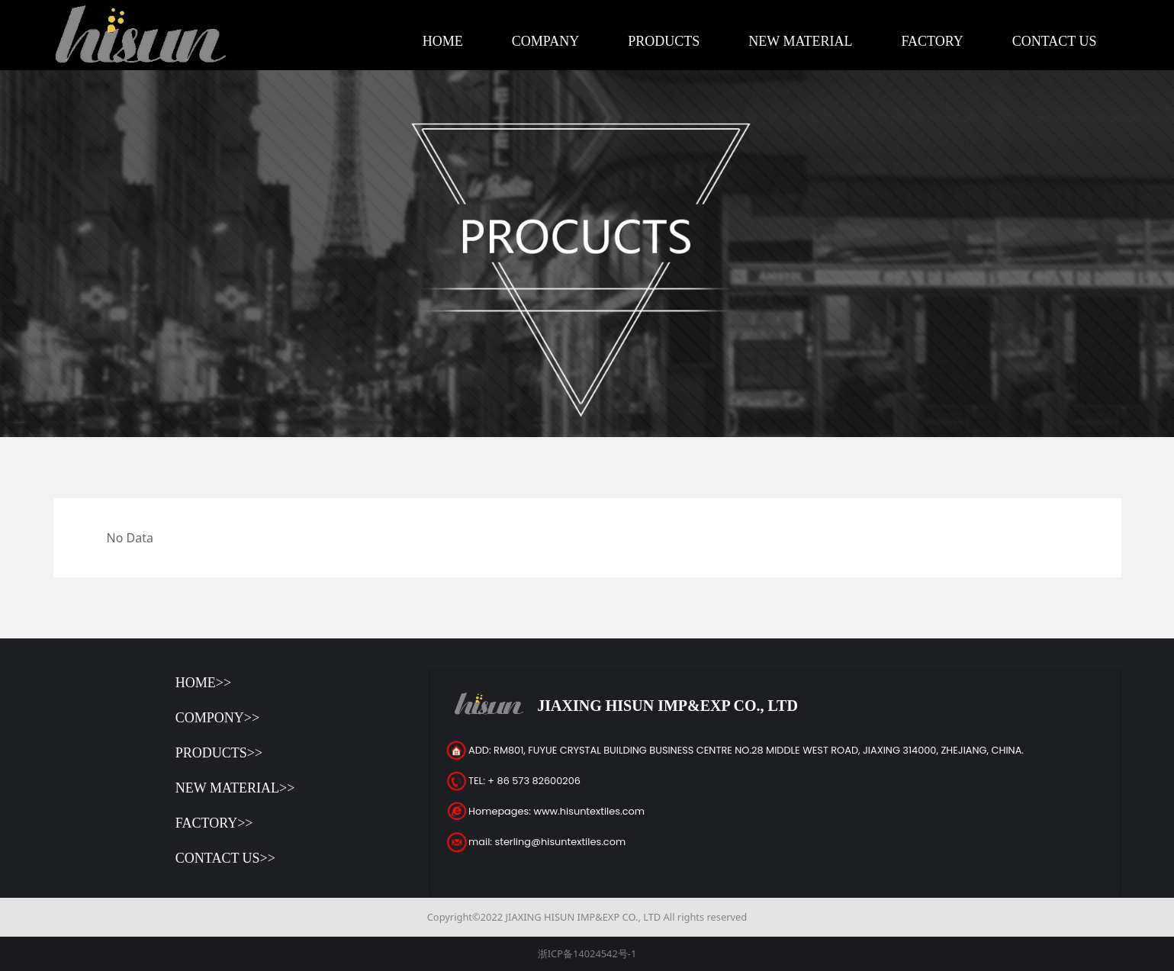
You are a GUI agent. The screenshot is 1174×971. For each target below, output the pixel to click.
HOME (443, 41)
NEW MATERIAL (800, 41)
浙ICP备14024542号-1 (587, 953)
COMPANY (545, 41)
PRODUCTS (664, 41)
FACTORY (932, 41)
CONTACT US (1054, 41)
